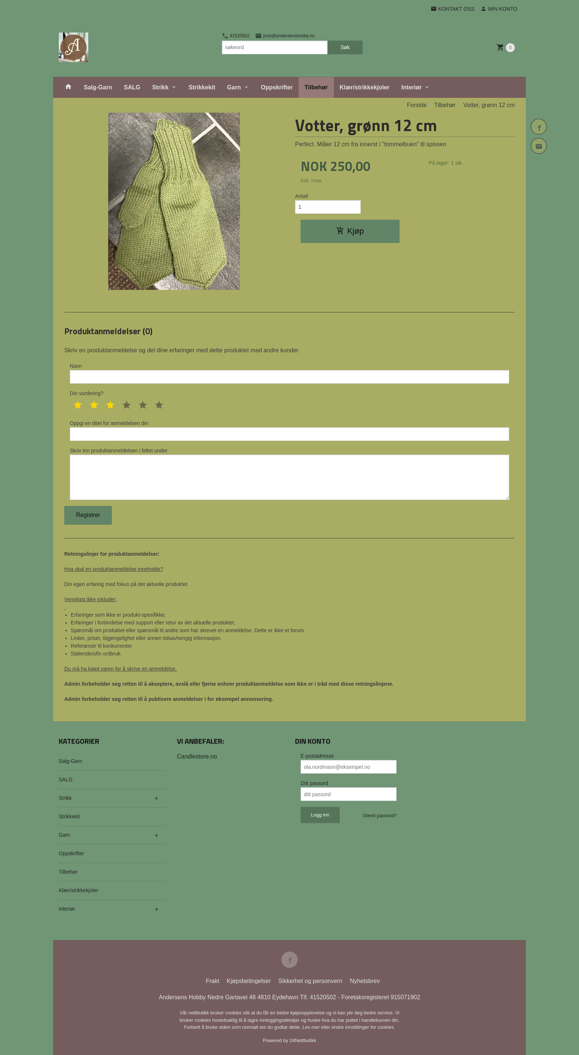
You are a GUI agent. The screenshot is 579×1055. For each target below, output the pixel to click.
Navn (289, 373)
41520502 (236, 35)
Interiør (411, 87)
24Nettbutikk (303, 1040)
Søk (345, 47)
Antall (301, 196)
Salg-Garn (98, 87)
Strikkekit (202, 87)
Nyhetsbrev (365, 981)
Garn (234, 87)
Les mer (311, 1027)
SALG (132, 87)
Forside (416, 105)
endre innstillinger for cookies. (363, 1027)
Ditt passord (314, 783)
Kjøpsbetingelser (249, 981)
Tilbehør (316, 87)
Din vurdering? (86, 393)
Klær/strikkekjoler (365, 87)
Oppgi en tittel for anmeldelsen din (289, 430)
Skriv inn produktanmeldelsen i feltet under (289, 474)
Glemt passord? (380, 815)
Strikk (160, 87)
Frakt (212, 981)
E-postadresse (317, 756)
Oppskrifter (277, 87)
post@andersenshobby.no (285, 35)
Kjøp (350, 231)
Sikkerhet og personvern (310, 981)
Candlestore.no (197, 756)
